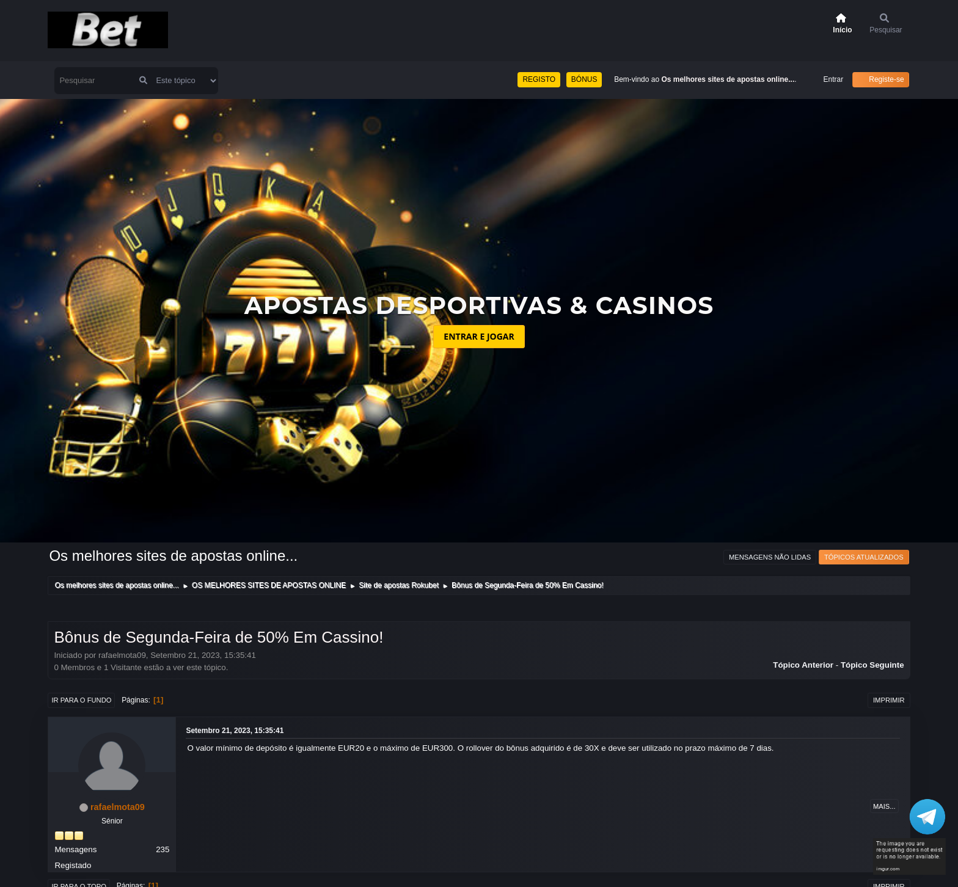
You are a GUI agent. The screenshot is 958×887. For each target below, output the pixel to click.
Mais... (884, 806)
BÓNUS (584, 79)
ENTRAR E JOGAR (479, 336)
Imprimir (889, 700)
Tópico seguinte (872, 665)
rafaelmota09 (117, 807)
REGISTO (538, 79)
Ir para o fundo (81, 700)
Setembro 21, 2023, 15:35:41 (234, 730)
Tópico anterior (803, 665)
